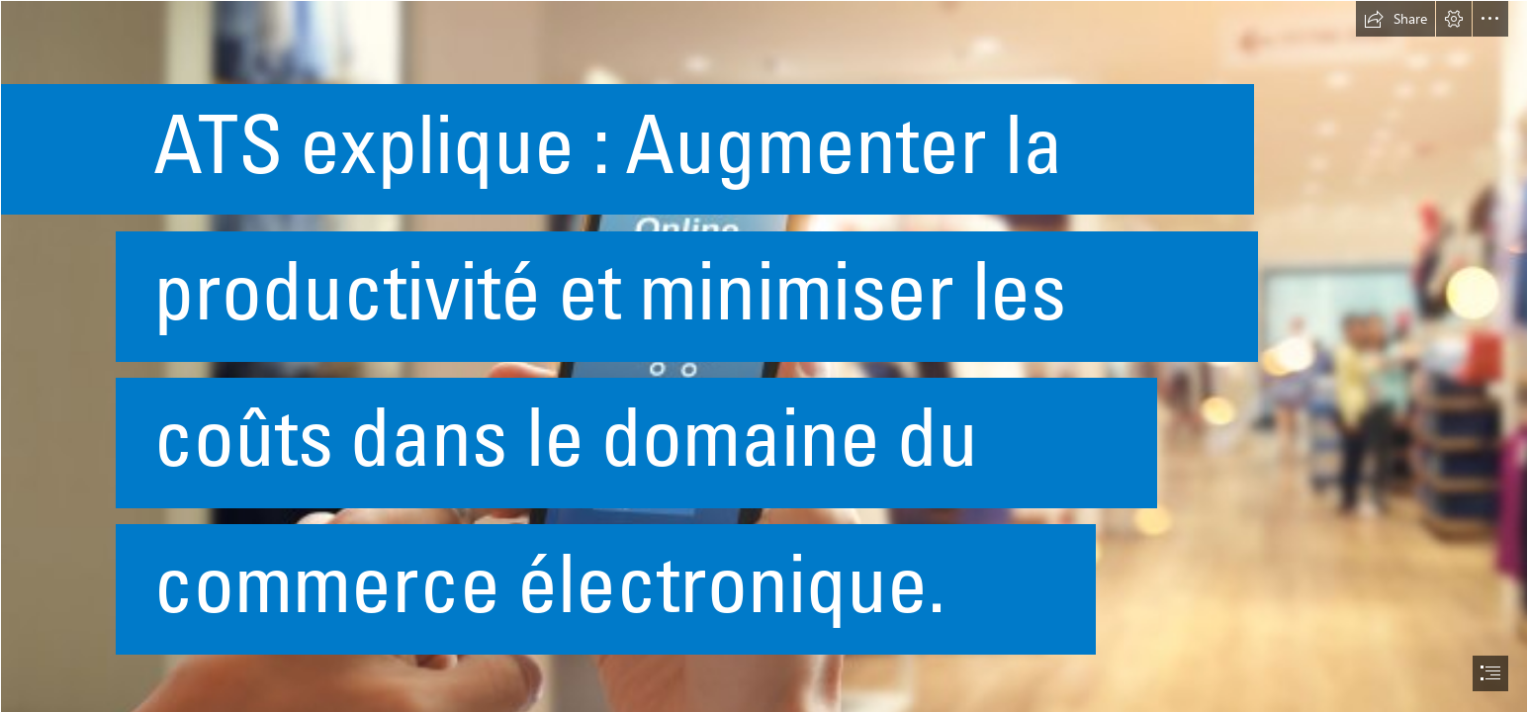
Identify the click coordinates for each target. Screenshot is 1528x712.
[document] (764, 356)
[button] (1395, 19)
